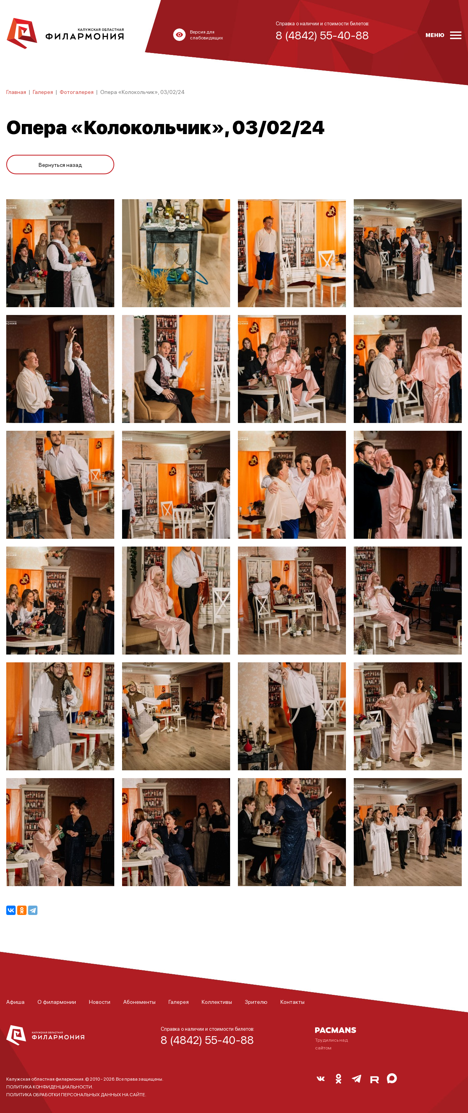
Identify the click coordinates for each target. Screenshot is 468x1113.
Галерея (43, 91)
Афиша (15, 1001)
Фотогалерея (77, 91)
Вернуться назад (60, 164)
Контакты (292, 1001)
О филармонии (56, 1001)
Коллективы (217, 1001)
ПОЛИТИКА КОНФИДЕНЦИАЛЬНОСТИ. (49, 1087)
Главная (16, 91)
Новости (99, 1001)
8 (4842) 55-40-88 (207, 1040)
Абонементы (139, 1001)
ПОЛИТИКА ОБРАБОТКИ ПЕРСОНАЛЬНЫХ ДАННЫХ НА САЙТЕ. (76, 1094)
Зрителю (256, 1001)
